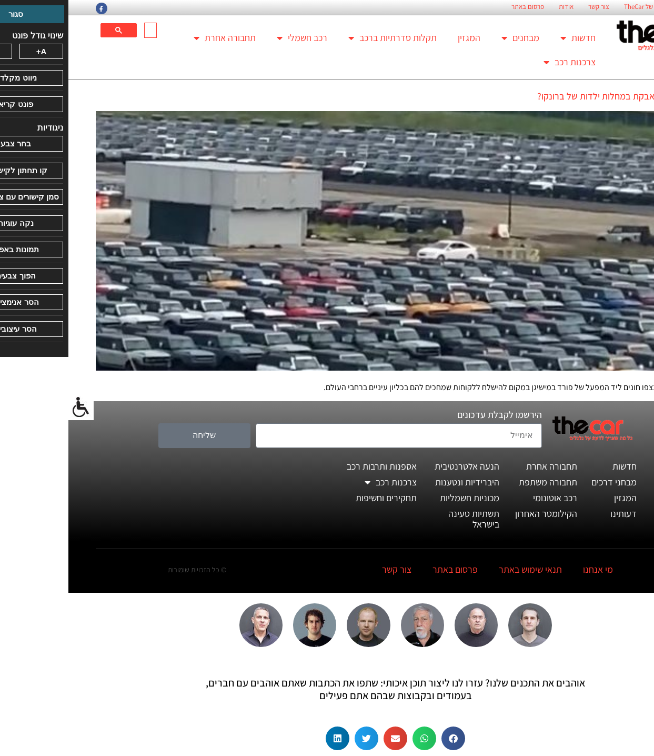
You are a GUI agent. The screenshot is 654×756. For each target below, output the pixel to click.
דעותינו (555, 514)
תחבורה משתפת (479, 482)
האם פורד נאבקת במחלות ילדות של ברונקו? (548, 96)
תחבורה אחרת (156, 38)
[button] (385, 738)
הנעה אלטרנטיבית (398, 466)
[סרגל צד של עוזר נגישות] (12, 407)
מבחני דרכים (545, 482)
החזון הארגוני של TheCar (588, 7)
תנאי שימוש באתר (462, 569)
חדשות (509, 38)
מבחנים (452, 38)
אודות (497, 7)
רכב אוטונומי (487, 498)
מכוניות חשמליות (401, 498)
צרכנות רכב (501, 62)
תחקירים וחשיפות (317, 498)
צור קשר (530, 7)
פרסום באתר (459, 7)
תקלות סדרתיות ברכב (324, 38)
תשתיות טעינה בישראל (405, 519)
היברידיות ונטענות (399, 482)
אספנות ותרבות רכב (313, 466)
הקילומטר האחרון (478, 514)
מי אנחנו (530, 569)
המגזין (400, 38)
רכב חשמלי (233, 38)
